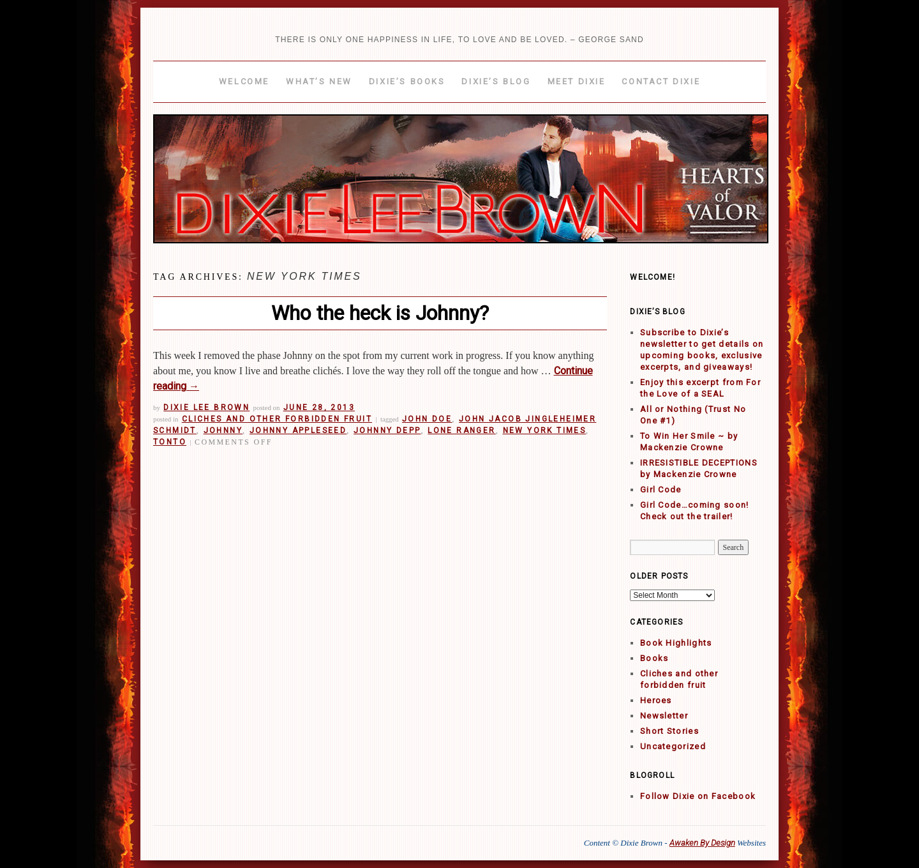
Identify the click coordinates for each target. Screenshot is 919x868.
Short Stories (669, 731)
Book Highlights (676, 643)
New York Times (545, 430)
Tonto (169, 442)
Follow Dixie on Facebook (698, 796)
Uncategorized (673, 746)
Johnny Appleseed (298, 430)
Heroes (656, 700)
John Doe (427, 419)
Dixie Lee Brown (206, 407)
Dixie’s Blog (495, 81)
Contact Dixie (661, 81)
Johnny (223, 430)
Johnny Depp (387, 430)
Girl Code (661, 489)
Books (654, 658)
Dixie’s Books (407, 81)
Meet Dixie (577, 81)
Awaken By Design (702, 843)
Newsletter (664, 715)
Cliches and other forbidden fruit (277, 419)
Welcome (244, 81)
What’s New (319, 81)
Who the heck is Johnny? (380, 313)
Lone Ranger (461, 430)
